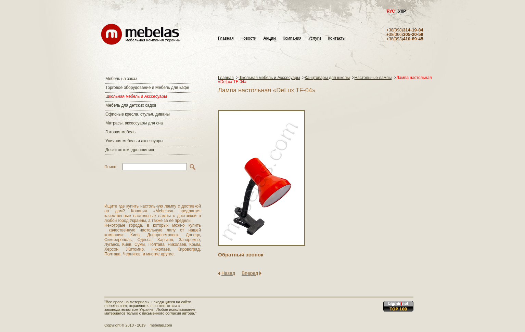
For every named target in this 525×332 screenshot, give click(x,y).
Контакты (337, 38)
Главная (226, 38)
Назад (228, 273)
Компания (292, 38)
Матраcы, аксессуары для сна (134, 123)
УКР (402, 11)
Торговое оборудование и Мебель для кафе (147, 87)
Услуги (314, 38)
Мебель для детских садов (130, 105)
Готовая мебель (120, 132)
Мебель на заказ (121, 78)
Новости (248, 38)
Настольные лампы (373, 77)
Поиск (110, 166)
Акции (269, 38)
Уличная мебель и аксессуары (134, 140)
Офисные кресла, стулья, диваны (137, 114)
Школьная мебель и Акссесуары (136, 96)
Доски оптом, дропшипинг (130, 149)
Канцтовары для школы (327, 77)
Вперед (250, 273)
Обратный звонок (240, 254)
